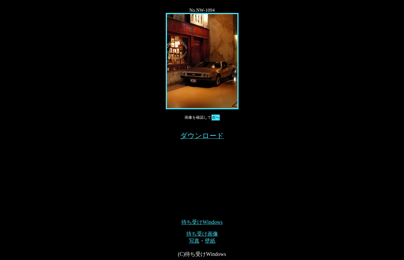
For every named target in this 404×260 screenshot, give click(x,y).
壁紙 (210, 241)
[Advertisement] (202, 177)
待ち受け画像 (202, 234)
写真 (194, 241)
